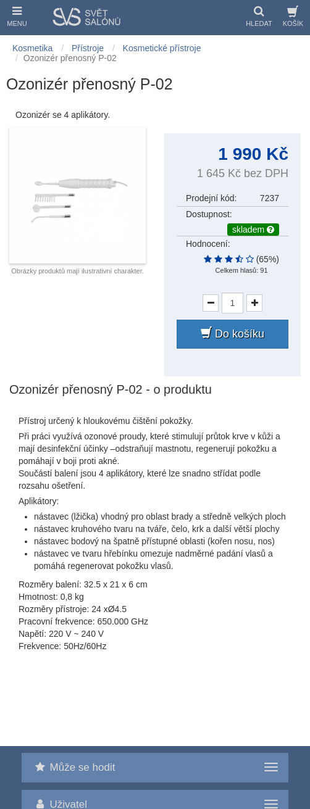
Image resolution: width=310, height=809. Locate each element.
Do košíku (232, 333)
